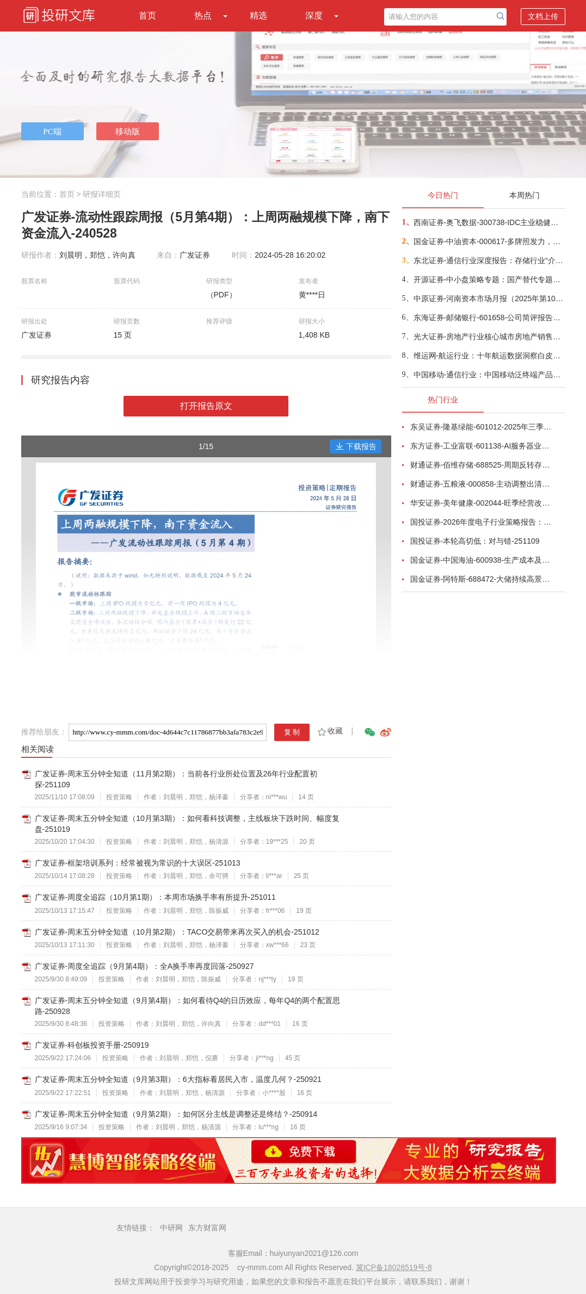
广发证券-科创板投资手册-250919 (92, 1045)
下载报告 (356, 446)
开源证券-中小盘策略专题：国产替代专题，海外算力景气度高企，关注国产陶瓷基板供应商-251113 (489, 279)
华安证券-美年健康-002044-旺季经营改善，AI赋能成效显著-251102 (481, 503)
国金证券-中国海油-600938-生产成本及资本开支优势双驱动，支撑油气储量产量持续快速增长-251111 (481, 560)
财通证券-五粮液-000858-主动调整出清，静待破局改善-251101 (481, 484)
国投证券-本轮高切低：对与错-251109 (475, 541)
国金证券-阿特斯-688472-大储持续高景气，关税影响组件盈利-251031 (481, 579)
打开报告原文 (206, 405)
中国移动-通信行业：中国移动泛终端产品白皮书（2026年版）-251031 (489, 374)
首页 (147, 15)
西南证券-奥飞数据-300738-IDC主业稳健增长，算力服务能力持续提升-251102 (489, 222)
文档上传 (543, 16)
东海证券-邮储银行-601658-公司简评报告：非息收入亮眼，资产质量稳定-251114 (489, 317)
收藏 (329, 730)
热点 (203, 15)
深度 (314, 15)
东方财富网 (207, 1227)
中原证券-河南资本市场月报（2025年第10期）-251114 (489, 298)
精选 (258, 15)
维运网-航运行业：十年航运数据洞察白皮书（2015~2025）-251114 (489, 355)
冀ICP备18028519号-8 (394, 1267)
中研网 (171, 1227)
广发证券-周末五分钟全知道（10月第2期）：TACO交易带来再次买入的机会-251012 (177, 932)
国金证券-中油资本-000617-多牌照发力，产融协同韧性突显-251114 (489, 241)
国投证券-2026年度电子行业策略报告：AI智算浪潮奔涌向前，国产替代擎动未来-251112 (481, 522)
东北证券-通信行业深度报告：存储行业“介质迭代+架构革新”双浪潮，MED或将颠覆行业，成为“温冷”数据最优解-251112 (489, 260)
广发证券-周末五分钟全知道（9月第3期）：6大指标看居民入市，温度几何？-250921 (178, 1079)
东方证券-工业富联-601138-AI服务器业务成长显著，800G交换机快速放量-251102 (481, 445)
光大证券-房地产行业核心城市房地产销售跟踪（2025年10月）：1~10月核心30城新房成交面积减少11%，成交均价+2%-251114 (489, 336)
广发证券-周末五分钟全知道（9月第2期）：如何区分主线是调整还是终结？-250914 (176, 1114)
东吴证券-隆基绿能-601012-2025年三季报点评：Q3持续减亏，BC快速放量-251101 (481, 426)
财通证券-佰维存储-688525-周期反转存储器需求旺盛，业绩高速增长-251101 (481, 465)
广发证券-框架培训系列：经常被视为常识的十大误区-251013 (137, 862)
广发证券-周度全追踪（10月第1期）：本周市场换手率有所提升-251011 (155, 897)
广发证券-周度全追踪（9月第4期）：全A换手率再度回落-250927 (144, 966)
